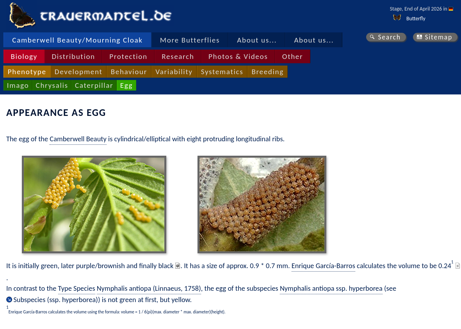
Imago (18, 85)
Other (292, 56)
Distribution (73, 56)
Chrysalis (52, 85)
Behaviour (129, 71)
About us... (257, 40)
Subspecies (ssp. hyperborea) (55, 299)
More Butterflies (190, 40)
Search (389, 37)
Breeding (267, 71)
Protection (128, 56)
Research (178, 56)
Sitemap (438, 37)
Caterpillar (94, 85)
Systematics (222, 71)
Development (79, 71)
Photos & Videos (238, 56)
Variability (173, 71)
